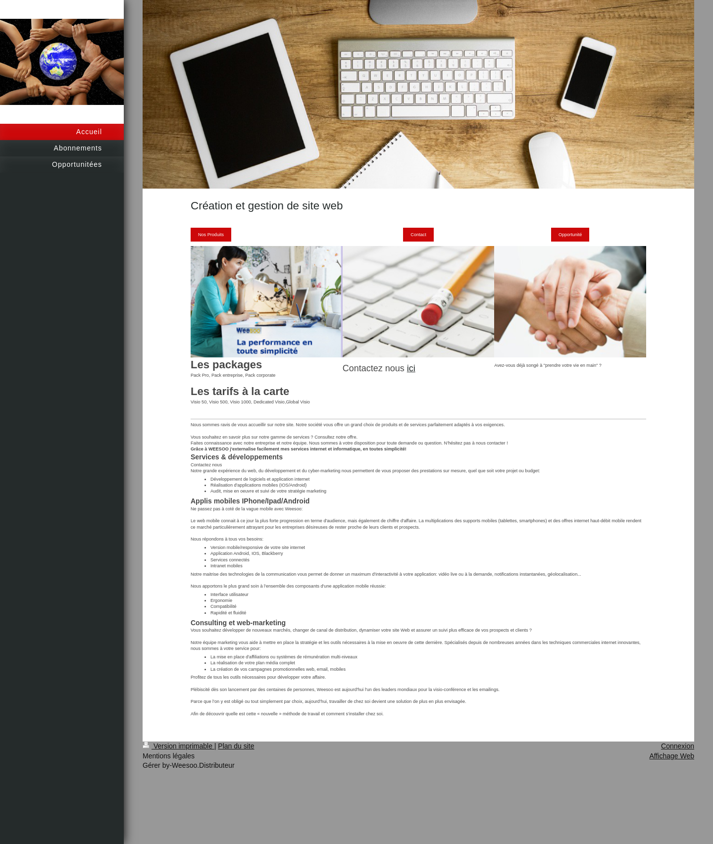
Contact (418, 234)
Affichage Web (671, 756)
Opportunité (570, 234)
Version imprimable (178, 746)
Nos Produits (211, 234)
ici (411, 368)
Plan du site (236, 746)
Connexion (677, 746)
